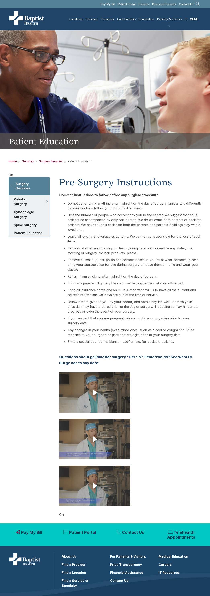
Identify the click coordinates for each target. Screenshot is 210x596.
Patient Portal (126, 4)
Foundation (146, 15)
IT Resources (169, 573)
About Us (69, 556)
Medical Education (173, 556)
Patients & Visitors (169, 15)
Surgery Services (23, 186)
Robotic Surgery (20, 201)
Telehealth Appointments (181, 535)
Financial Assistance (126, 573)
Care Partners (126, 15)
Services (91, 15)
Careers (143, 4)
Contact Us (186, 4)
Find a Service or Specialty (75, 583)
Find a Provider (74, 565)
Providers (107, 15)
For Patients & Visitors (128, 556)
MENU (191, 15)
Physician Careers (164, 4)
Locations (76, 15)
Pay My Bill (108, 4)
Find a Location (74, 573)
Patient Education (28, 233)
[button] (47, 202)
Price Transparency (126, 565)
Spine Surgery (25, 225)
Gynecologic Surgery (24, 214)
